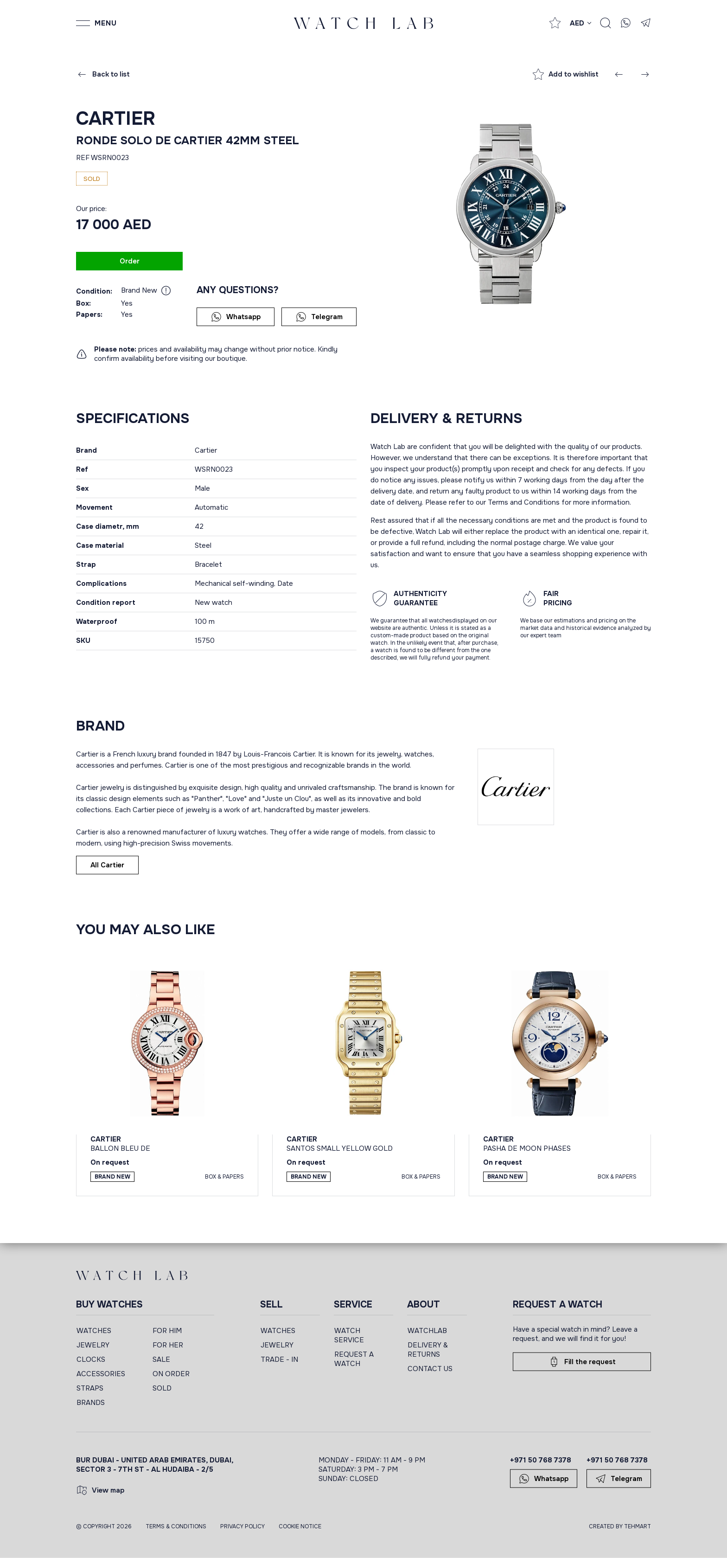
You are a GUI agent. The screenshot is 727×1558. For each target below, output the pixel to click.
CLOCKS (91, 1359)
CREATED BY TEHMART (620, 1526)
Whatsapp (236, 316)
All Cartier (107, 865)
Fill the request (582, 1361)
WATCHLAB (427, 1330)
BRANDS (91, 1402)
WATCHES (94, 1330)
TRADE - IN (279, 1359)
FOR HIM (167, 1330)
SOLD (162, 1388)
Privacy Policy (242, 1526)
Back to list (103, 74)
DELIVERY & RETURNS (428, 1349)
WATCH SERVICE (349, 1335)
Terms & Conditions (176, 1526)
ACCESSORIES (101, 1373)
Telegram (319, 316)
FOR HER (168, 1345)
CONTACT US (430, 1368)
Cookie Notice (300, 1526)
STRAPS (90, 1388)
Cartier (115, 118)
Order (130, 261)
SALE (161, 1359)
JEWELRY (93, 1345)
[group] (510, 214)
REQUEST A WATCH (354, 1359)
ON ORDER (171, 1373)
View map (100, 1490)
